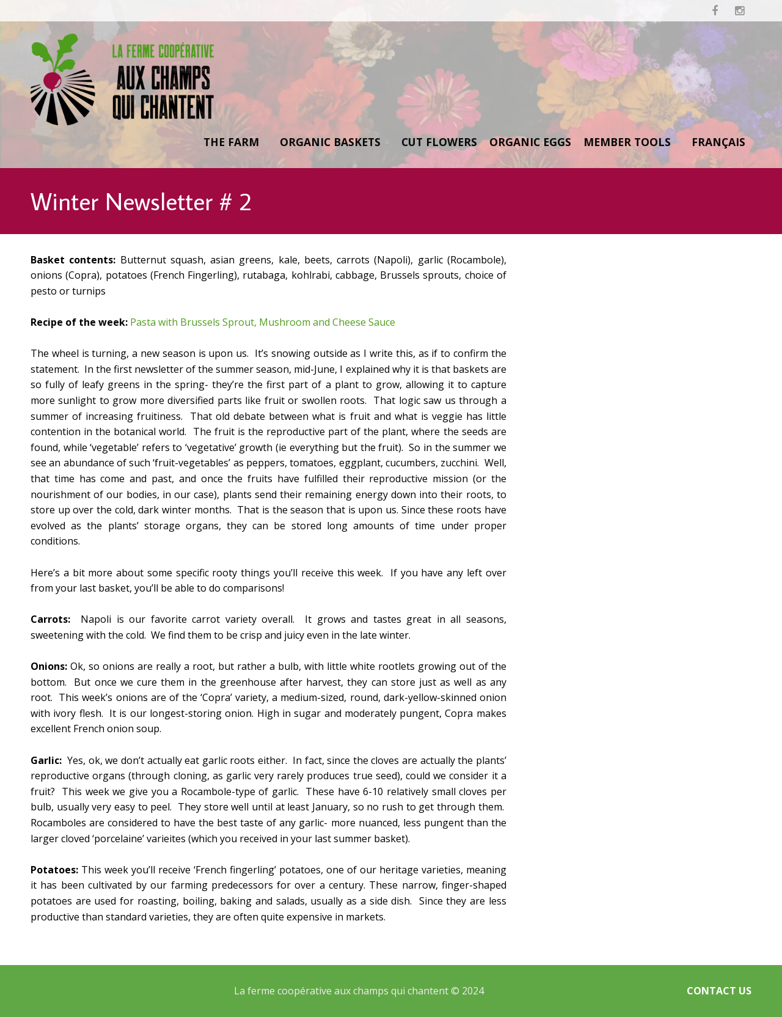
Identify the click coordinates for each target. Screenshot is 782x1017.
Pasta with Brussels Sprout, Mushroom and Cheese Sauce (262, 322)
